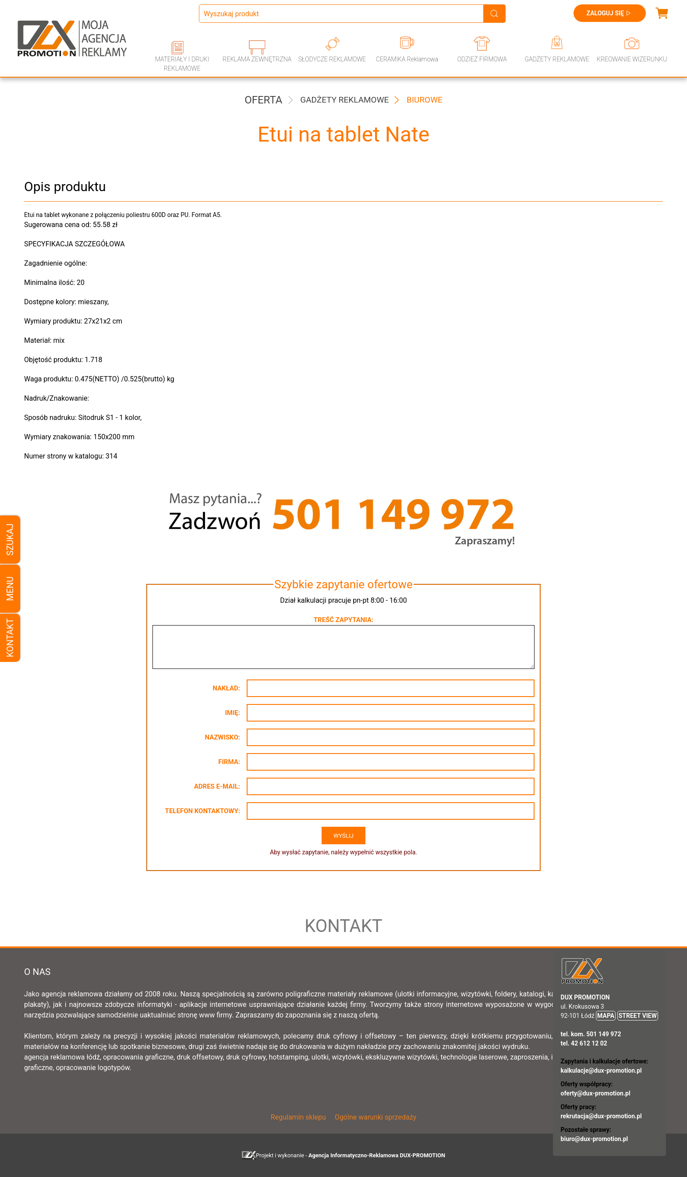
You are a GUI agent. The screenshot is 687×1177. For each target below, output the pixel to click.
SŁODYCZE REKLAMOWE (332, 59)
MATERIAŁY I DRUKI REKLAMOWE (182, 64)
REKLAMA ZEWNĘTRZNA (257, 59)
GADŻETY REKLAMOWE (557, 59)
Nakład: (226, 688)
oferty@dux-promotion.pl (595, 1093)
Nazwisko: (222, 737)
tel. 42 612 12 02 (584, 1043)
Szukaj (10, 539)
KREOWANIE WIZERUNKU (632, 59)
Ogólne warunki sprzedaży (375, 1117)
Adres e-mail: (217, 786)
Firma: (229, 762)
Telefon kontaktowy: (202, 811)
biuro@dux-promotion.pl (594, 1138)
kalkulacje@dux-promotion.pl (601, 1070)
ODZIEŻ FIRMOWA (482, 59)
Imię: (232, 713)
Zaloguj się (610, 13)
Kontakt (10, 637)
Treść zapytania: (343, 620)
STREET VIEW (638, 1015)
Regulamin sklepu (298, 1117)
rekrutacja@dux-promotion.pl (601, 1116)
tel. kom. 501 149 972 (591, 1034)
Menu (10, 588)
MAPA (605, 1015)
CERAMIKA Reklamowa (407, 59)
